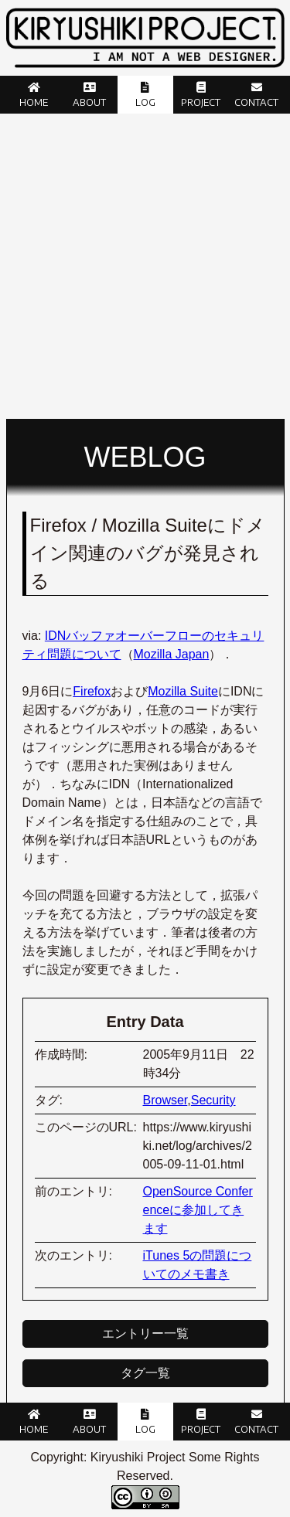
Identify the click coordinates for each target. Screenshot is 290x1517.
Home (33, 102)
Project (200, 102)
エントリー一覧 (145, 1333)
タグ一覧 (145, 1372)
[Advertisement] (145, 266)
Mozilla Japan (172, 654)
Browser (165, 1100)
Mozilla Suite (183, 691)
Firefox (92, 691)
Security (213, 1100)
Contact (256, 102)
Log (145, 102)
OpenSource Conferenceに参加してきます (198, 1210)
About (89, 102)
